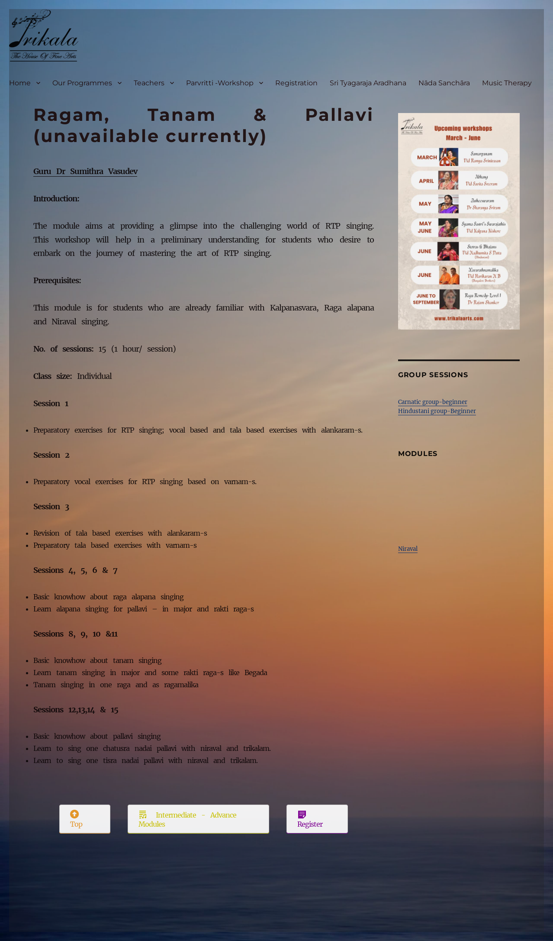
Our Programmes (82, 83)
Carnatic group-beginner (432, 402)
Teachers (149, 83)
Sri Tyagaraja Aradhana (368, 83)
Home (20, 83)
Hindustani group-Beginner (437, 411)
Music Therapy (507, 83)
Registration (296, 83)
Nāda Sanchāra (444, 83)
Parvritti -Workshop (220, 83)
